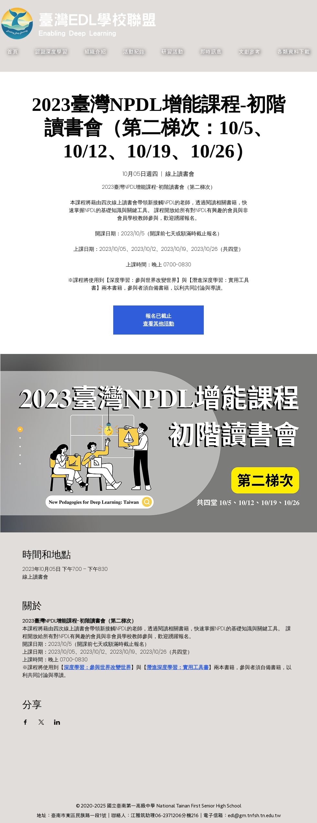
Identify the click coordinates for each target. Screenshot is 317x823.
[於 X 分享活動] (41, 722)
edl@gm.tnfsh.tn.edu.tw (254, 815)
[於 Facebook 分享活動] (25, 722)
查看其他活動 (158, 323)
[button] (51, 51)
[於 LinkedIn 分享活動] (57, 722)
